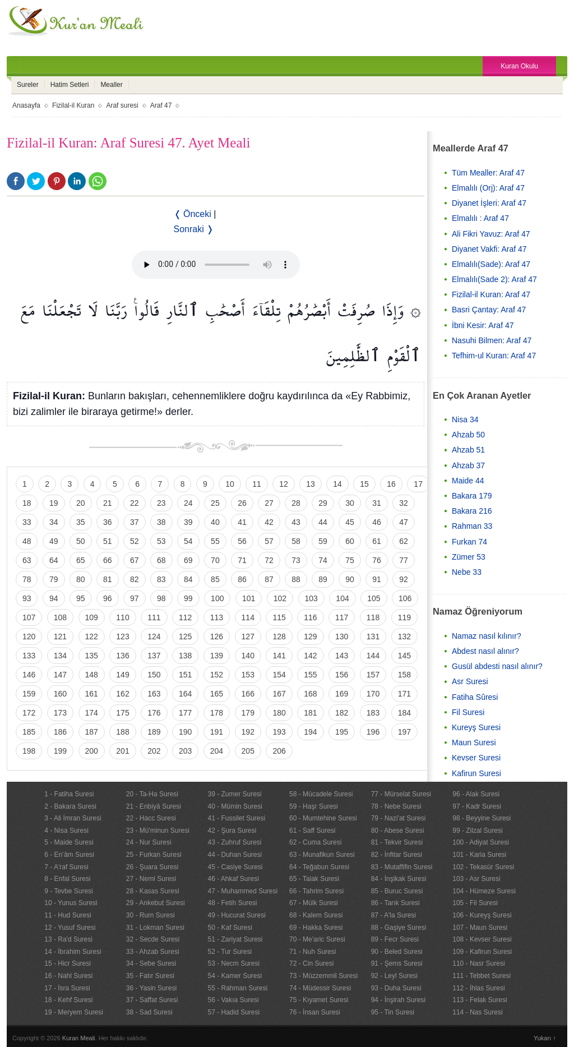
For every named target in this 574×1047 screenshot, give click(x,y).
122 (91, 636)
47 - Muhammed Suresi (242, 891)
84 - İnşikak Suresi (399, 879)
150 (153, 674)
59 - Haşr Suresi (313, 806)
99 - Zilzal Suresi (477, 830)
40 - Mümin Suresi (234, 806)
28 (295, 503)
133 (28, 655)
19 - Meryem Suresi (73, 1012)
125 (185, 636)
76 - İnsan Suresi (314, 1012)
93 (26, 598)
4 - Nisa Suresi (66, 830)
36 (107, 522)
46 (376, 522)
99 (188, 598)
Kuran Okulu (519, 66)
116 (310, 617)
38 (161, 522)
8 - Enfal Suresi (67, 879)
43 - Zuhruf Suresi (234, 842)
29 (322, 503)
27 (269, 503)
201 (122, 750)
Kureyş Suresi (476, 727)
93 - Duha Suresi (396, 988)
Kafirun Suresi (476, 773)
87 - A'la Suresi (393, 915)
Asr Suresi (470, 681)
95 (80, 598)
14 (337, 483)
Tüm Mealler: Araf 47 (488, 172)
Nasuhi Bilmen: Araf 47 (491, 340)
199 (60, 750)
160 (60, 693)
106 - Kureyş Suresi (481, 915)
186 (60, 731)
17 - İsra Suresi (67, 988)
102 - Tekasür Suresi (483, 867)
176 (153, 712)
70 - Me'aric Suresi (317, 939)
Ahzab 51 (468, 449)
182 (341, 712)
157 (373, 674)
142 (310, 655)
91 (376, 579)
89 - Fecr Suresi (395, 939)
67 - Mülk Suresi (313, 903)
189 (153, 731)
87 (269, 579)
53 (161, 541)
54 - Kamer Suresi (234, 976)
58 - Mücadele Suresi (321, 794)
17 (418, 483)
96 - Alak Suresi (475, 794)
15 (364, 483)
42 (269, 522)
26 (242, 503)
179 (248, 712)
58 (295, 541)
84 (188, 579)
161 (91, 693)
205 (248, 750)
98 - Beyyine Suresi (481, 818)
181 (310, 712)
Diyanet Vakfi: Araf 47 (489, 249)
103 (311, 598)
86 (242, 579)
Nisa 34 (465, 419)
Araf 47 (161, 105)
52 (134, 541)
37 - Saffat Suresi (152, 1000)
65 (80, 560)
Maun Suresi (474, 742)
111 (153, 617)
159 (28, 693)
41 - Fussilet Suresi (236, 818)
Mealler (111, 85)
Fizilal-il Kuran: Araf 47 (491, 294)
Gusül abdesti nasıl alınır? (497, 666)
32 (403, 503)
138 (185, 655)
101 (248, 598)
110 (122, 617)
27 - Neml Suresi (151, 879)
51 (107, 541)
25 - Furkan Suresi (154, 855)
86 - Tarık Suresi (395, 903)
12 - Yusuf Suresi (69, 927)
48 (26, 541)
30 (349, 503)
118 (373, 617)
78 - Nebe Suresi (396, 806)
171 (404, 693)
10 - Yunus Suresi (71, 903)
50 (80, 541)
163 (153, 693)
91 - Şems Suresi (397, 963)
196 (373, 731)
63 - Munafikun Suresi (322, 855)
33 (26, 522)
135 (91, 655)
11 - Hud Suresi (67, 915)
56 (242, 541)
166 (248, 693)
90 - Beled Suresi (397, 952)
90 (349, 579)
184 (404, 712)
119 (404, 617)
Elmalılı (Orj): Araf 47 (488, 187)
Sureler (28, 85)
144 (373, 655)
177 (185, 712)
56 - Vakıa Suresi (232, 1000)
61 (376, 541)
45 (349, 522)
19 (53, 503)
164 (185, 693)
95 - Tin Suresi (392, 1012)
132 (404, 636)
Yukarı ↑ (545, 1038)
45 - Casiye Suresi (234, 867)
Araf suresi (122, 105)
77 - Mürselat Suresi (401, 794)
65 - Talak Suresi (314, 879)
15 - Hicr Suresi (67, 963)
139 (216, 655)
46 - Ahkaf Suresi (232, 879)
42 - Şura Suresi (231, 830)
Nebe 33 (467, 572)
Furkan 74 (469, 541)
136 (122, 655)
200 (91, 750)
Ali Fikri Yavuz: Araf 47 (491, 233)
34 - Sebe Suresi (151, 963)
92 (403, 579)
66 (107, 560)
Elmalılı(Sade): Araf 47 (491, 264)
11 (256, 483)
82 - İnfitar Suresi (396, 855)
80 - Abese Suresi (397, 830)
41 (242, 522)
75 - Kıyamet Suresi (318, 1000)
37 (134, 522)
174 (91, 712)
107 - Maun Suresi (479, 927)
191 (216, 731)
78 (26, 579)
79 (53, 579)
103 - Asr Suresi (476, 879)
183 (373, 712)
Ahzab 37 (468, 465)
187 (91, 731)
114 (248, 617)
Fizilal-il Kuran (73, 105)
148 (91, 674)
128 (278, 636)
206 (278, 750)
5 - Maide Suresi (68, 842)
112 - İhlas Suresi (478, 988)
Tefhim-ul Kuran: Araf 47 (494, 355)
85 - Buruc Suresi (397, 891)
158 (404, 674)
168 (310, 693)
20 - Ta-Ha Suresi (152, 794)
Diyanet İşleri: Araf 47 (489, 203)
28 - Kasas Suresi (152, 891)
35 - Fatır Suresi (150, 976)
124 (153, 636)
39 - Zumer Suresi (234, 794)
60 (349, 541)
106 (405, 598)
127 (248, 636)
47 (403, 522)
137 (153, 655)
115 (278, 617)
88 (295, 579)
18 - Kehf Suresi (68, 1000)
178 (216, 712)
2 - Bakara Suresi (70, 806)
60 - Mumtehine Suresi (323, 818)
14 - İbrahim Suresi (72, 952)
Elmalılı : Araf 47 (480, 218)
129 (310, 636)
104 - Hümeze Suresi (484, 891)
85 (215, 579)
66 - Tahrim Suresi (316, 891)
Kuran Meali (78, 1038)
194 (310, 731)
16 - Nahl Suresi (68, 976)
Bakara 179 (472, 495)
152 (216, 674)
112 (185, 617)
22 (134, 503)
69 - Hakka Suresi (315, 927)
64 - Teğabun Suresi (319, 867)
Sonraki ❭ (194, 229)
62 (403, 541)
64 (53, 560)
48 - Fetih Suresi (232, 903)
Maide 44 (468, 480)
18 (26, 503)
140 (248, 655)
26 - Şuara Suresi (152, 867)
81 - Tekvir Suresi (397, 842)
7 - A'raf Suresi (66, 867)
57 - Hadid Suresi (233, 1012)
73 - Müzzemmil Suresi (323, 976)
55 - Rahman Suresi (237, 988)
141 (278, 655)
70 (215, 560)
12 (283, 483)
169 (341, 693)
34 (53, 522)
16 (391, 483)
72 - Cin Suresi (311, 963)
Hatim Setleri (69, 85)
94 (53, 598)
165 (216, 693)
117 (341, 617)
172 (28, 712)
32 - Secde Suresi (152, 939)
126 (216, 636)
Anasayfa (26, 105)
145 (404, 655)
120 (28, 636)
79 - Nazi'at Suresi (398, 818)
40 (215, 522)
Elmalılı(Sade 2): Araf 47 (494, 279)
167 (278, 693)
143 (341, 655)
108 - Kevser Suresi (481, 939)
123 (122, 636)
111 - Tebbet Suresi (481, 976)
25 (215, 503)
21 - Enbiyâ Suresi (153, 806)
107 (28, 617)
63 (26, 560)
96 (107, 598)
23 (161, 503)
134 (60, 655)
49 (53, 541)
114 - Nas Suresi (477, 1012)
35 (80, 522)
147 (60, 674)
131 (373, 636)
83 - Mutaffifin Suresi (402, 867)
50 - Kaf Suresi (229, 927)
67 (134, 560)
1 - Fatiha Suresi (69, 794)
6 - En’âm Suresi (69, 855)
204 (216, 750)
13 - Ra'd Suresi (68, 939)
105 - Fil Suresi (475, 903)
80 (80, 579)
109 (91, 617)
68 (161, 560)
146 (28, 674)
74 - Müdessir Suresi (320, 988)
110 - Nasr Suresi (478, 963)
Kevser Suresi (476, 757)
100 (217, 598)
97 (134, 598)
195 (341, 731)
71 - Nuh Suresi (312, 952)
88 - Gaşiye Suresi (399, 927)
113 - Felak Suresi (479, 1000)
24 (188, 503)
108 (60, 617)
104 (342, 598)
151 (185, 674)
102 (280, 598)
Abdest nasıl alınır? (485, 651)
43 (295, 522)
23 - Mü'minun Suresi (157, 830)
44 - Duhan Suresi (234, 855)
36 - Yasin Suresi (151, 988)
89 (322, 579)
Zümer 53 (468, 556)
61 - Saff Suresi (312, 830)
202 (153, 750)
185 (28, 731)
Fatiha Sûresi (475, 697)
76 (376, 560)
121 (60, 636)
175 (122, 712)
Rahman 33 (472, 526)
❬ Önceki (192, 214)
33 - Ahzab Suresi (152, 952)
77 (403, 560)
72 (269, 560)
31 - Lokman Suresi (155, 927)
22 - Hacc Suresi (151, 818)
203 (185, 750)
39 (188, 522)
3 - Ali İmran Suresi (72, 818)
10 (229, 483)
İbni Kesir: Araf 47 (483, 325)
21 (107, 503)
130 (341, 636)
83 (161, 579)
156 (341, 674)
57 (269, 541)
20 (80, 503)
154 (278, 674)
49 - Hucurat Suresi (236, 915)
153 (248, 674)
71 (242, 560)
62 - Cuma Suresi (315, 842)
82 (134, 579)
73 (295, 560)
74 (322, 560)
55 (215, 541)
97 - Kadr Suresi (476, 806)
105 (373, 598)
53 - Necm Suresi (233, 963)
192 (248, 731)
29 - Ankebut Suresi (155, 903)
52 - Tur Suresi (229, 952)
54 (188, 541)
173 (60, 712)
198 (28, 750)
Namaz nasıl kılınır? (486, 635)
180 (278, 712)
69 (188, 560)
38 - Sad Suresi (149, 1012)
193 (278, 731)
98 (161, 598)
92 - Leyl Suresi (394, 976)
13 (310, 483)
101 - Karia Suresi (479, 855)
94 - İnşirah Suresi (398, 1000)
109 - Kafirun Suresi (482, 952)
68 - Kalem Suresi (315, 915)
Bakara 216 (472, 510)
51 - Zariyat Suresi (234, 939)
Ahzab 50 (468, 434)
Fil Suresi (468, 712)
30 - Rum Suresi (150, 915)
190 (185, 731)
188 (122, 731)
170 (373, 693)
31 (376, 503)
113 (216, 617)
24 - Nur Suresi (149, 842)
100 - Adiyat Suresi (480, 842)
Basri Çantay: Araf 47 (489, 309)
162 (122, 693)
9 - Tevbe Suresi (68, 891)
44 (322, 522)
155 (310, 674)
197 (404, 731)
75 (349, 560)
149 (122, 674)
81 (107, 579)
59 (322, 541)
